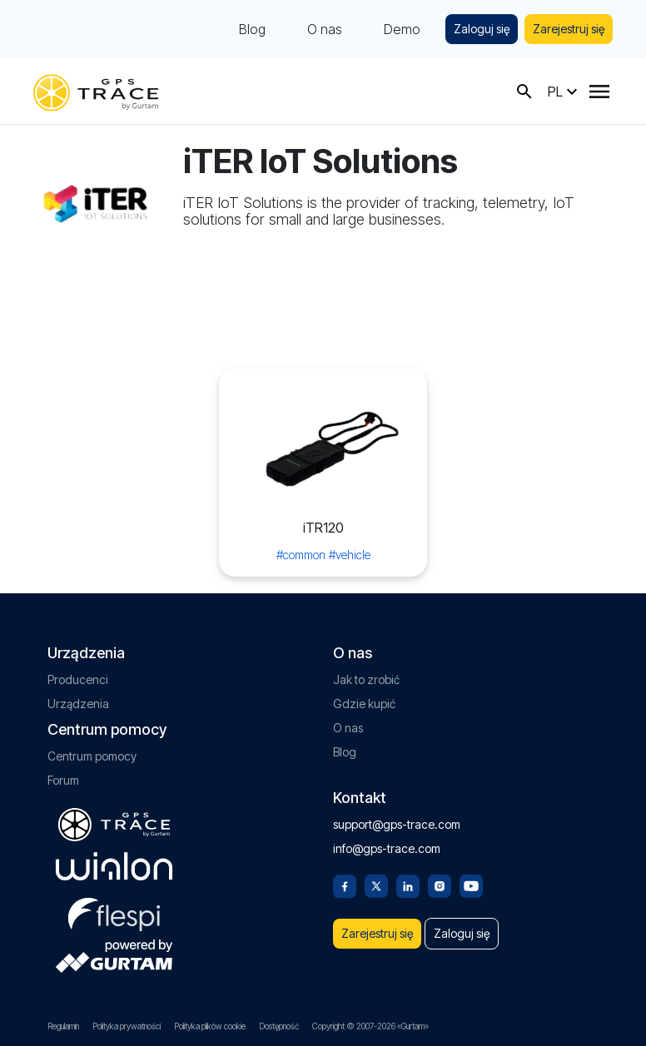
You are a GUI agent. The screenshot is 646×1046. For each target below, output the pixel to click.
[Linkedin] (408, 884)
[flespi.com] (114, 911)
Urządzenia (78, 704)
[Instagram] (439, 884)
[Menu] (599, 91)
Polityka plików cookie (210, 1026)
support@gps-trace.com (396, 824)
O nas (324, 29)
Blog (252, 29)
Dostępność (279, 1026)
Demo (402, 29)
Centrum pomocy (92, 756)
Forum (63, 780)
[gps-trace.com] (95, 91)
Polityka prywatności (126, 1026)
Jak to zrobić (366, 679)
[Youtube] (471, 884)
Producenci (77, 679)
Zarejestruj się (568, 29)
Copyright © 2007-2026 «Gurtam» (370, 1026)
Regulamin (63, 1026)
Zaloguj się (481, 29)
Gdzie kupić (364, 704)
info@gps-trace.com (386, 848)
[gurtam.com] (114, 866)
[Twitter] (376, 884)
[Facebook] (344, 884)
